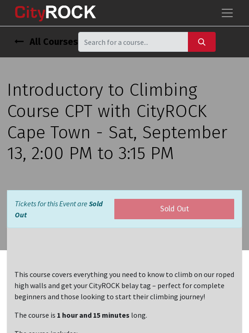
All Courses (46, 41)
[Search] (202, 42)
